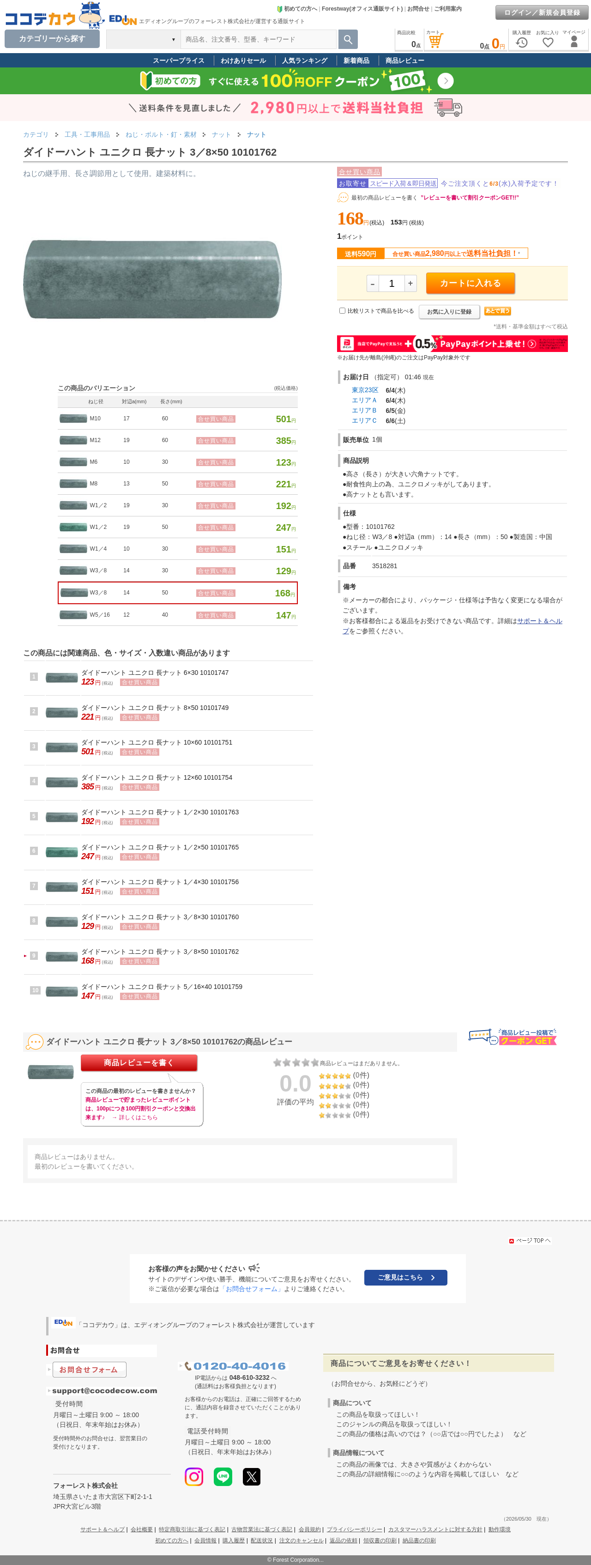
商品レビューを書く (139, 1063)
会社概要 (142, 1529)
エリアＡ (365, 400)
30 (165, 462)
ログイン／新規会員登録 (542, 12)
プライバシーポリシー (354, 1529)
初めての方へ (297, 9)
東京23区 (365, 390)
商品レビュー (405, 60)
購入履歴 (234, 1540)
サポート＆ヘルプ (102, 1529)
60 (165, 418)
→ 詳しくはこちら (134, 1117)
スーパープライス (179, 60)
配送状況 (262, 1540)
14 (126, 570)
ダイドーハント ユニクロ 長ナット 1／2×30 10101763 (160, 812)
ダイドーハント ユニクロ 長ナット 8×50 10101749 (155, 707)
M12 (95, 440)
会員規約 (310, 1529)
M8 (94, 483)
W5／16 (100, 615)
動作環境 (499, 1529)
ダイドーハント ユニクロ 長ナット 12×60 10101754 (156, 777)
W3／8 (98, 570)
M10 (95, 418)
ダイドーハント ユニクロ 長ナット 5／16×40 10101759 (161, 986)
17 (126, 418)
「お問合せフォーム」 (251, 1288)
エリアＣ (365, 420)
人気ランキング (304, 60)
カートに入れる (470, 283)
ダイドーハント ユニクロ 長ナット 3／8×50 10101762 (160, 951)
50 (165, 483)
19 (126, 440)
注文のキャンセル (301, 1540)
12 (126, 615)
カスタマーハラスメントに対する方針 (435, 1529)
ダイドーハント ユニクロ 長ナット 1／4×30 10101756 (160, 882)
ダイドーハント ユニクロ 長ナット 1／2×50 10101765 (160, 847)
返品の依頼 (343, 1540)
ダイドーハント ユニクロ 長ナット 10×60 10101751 (156, 742)
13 (126, 483)
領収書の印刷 (380, 1540)
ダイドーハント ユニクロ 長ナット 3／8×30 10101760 (160, 917)
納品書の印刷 (419, 1540)
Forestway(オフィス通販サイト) (362, 9)
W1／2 (98, 505)
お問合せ (418, 9)
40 (165, 615)
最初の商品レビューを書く (384, 197)
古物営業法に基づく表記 (261, 1529)
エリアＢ (365, 410)
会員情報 (205, 1540)
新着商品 (356, 60)
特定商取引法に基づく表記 (192, 1529)
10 (126, 462)
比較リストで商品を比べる (381, 311)
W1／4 (98, 549)
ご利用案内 (448, 9)
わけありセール (243, 60)
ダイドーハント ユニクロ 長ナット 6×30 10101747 (155, 672)
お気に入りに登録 (449, 312)
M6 (94, 462)
